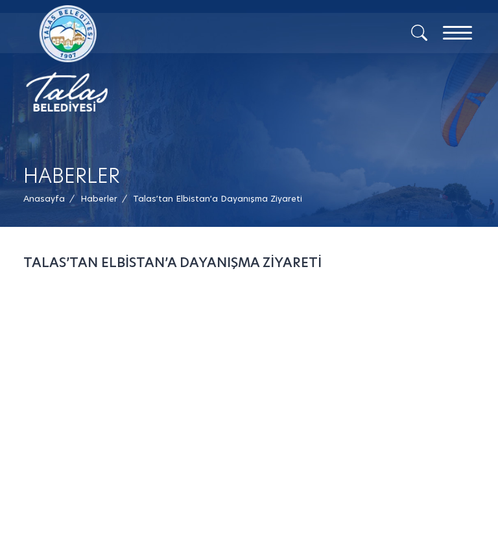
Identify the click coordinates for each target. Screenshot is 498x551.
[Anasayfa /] (48, 198)
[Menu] (457, 33)
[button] (217, 198)
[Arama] (419, 31)
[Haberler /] (99, 198)
